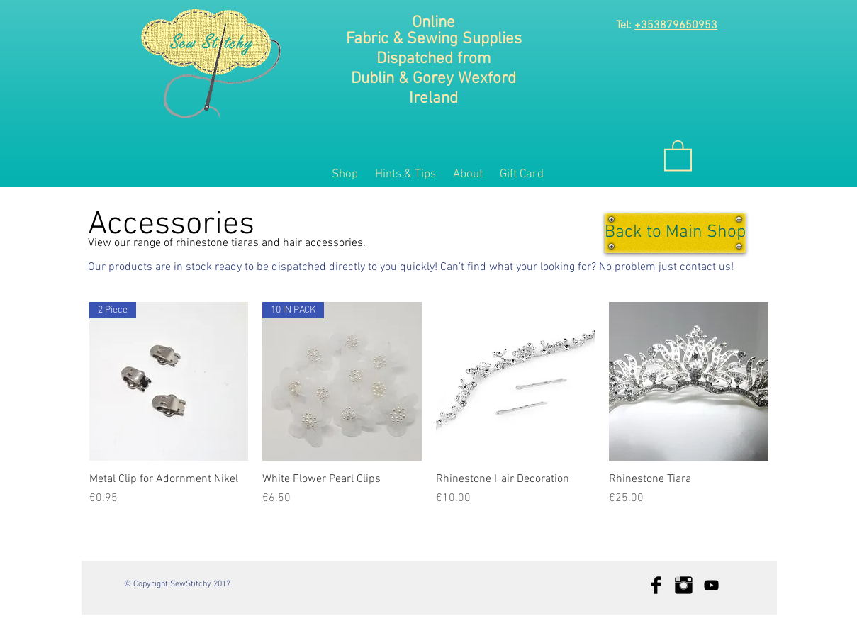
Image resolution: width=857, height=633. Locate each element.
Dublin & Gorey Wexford (433, 79)
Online (433, 23)
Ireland (433, 98)
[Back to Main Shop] (675, 233)
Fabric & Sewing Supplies (434, 39)
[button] (678, 154)
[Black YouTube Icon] (711, 585)
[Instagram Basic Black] (684, 585)
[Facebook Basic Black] (656, 585)
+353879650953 (675, 25)
